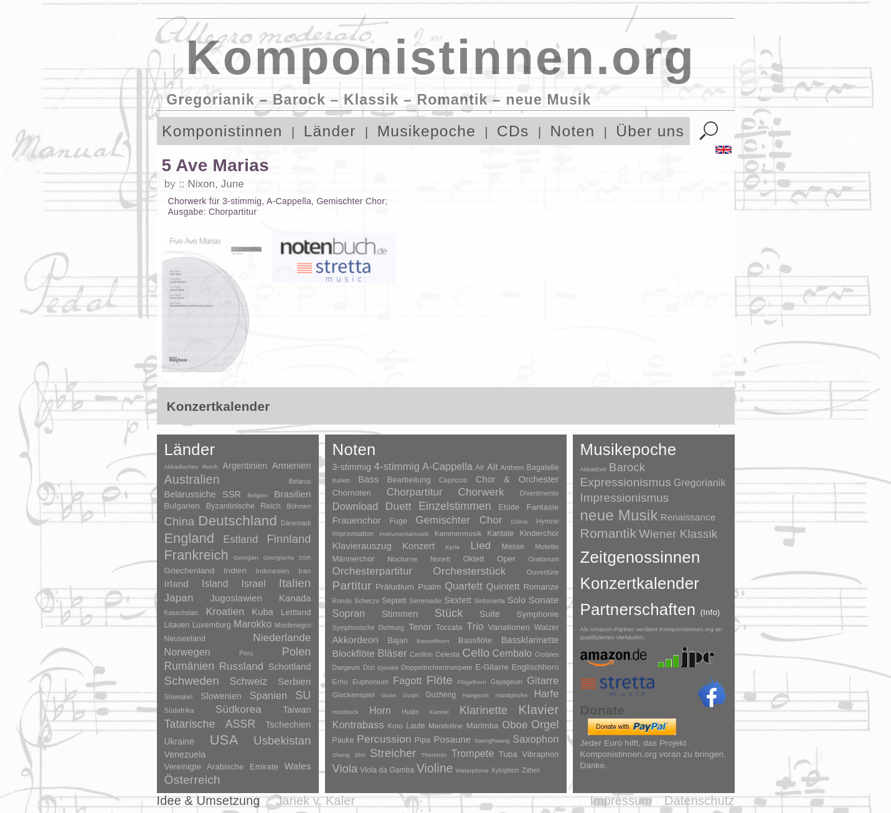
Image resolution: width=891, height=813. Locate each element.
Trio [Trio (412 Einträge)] (474, 626)
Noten (572, 131)
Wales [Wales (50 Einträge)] (298, 766)
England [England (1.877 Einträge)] (189, 538)
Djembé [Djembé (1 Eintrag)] (387, 667)
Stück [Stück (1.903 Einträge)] (449, 613)
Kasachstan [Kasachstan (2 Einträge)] (181, 612)
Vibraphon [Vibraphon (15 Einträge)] (540, 754)
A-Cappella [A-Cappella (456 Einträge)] (447, 466)
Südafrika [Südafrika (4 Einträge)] (179, 710)
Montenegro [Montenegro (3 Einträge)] (293, 625)
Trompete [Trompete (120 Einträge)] (472, 753)
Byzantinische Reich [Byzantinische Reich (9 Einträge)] (243, 506)
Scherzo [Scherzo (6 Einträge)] (366, 600)
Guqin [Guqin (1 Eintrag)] (411, 695)
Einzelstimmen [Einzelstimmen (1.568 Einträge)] (454, 506)
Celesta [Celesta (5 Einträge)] (447, 654)
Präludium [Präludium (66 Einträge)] (394, 586)
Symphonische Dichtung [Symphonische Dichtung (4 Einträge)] (368, 627)
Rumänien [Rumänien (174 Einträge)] (189, 666)
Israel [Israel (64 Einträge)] (253, 583)
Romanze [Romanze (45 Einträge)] (541, 586)
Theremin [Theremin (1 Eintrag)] (433, 754)
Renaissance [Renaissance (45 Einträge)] (688, 517)
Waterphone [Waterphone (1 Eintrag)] (472, 770)
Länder (330, 131)
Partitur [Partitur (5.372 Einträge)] (352, 585)
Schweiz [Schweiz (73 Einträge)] (248, 681)
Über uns (650, 131)
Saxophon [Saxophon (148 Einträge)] (536, 739)
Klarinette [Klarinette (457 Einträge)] (483, 710)
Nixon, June (215, 184)
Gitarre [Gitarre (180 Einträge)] (543, 680)
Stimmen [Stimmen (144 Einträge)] (400, 614)
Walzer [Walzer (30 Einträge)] (546, 627)
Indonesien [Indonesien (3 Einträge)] (273, 571)
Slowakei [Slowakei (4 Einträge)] (178, 696)
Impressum (621, 800)
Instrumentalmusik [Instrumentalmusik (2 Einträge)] (403, 533)
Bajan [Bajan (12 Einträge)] (397, 640)
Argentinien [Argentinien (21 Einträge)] (245, 466)
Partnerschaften (650, 609)
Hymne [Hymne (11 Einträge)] (547, 521)
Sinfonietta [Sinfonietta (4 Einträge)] (489, 601)
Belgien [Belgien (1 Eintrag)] (257, 495)
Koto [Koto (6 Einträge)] (395, 726)
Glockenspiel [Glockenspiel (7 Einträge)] (353, 694)
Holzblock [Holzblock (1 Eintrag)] (345, 711)
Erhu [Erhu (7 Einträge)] (340, 681)
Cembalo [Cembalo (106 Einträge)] (512, 653)
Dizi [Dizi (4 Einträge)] (369, 667)
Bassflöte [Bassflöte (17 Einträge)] (475, 640)
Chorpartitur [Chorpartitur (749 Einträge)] (415, 492)
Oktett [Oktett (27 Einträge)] (473, 559)
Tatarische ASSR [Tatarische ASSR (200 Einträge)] (210, 724)
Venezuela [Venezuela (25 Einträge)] (185, 754)
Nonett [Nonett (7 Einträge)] (440, 559)
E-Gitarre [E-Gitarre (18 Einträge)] (492, 667)
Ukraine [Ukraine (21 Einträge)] (179, 741)
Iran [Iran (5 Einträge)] (304, 571)
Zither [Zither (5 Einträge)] (531, 770)
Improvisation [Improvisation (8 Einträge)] (353, 533)
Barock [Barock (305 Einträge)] (627, 467)
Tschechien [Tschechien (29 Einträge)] (288, 725)
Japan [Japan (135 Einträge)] (179, 598)
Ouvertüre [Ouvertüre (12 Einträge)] (543, 572)
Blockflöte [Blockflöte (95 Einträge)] (353, 653)
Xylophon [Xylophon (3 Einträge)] (505, 770)
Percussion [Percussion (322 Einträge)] (384, 739)
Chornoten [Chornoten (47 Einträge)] (351, 492)
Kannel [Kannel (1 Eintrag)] (439, 711)
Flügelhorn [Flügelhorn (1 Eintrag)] (471, 682)
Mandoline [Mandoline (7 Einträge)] (445, 725)
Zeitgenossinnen (640, 557)
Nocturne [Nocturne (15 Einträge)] (402, 559)
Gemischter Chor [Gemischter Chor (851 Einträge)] (459, 520)
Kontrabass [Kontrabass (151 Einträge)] (358, 724)
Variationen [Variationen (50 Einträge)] (509, 627)
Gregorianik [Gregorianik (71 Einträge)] (700, 482)
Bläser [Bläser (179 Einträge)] (392, 653)
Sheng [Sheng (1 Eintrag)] (341, 754)
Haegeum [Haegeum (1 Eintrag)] (476, 695)
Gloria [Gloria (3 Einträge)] (519, 521)
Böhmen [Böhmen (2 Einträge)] (298, 506)
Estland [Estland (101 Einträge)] (240, 539)
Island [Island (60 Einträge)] (215, 583)
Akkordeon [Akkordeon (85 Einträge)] (355, 639)
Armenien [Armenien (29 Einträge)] (291, 466)
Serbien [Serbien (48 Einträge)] (294, 681)
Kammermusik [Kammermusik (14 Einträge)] (458, 533)
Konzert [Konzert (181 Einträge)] (418, 546)
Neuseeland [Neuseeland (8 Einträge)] (184, 638)
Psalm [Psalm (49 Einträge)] (429, 586)
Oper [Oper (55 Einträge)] (506, 558)
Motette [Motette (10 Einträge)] (547, 546)
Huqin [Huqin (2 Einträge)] (410, 711)
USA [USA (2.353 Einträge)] (224, 740)
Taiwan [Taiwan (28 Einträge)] (297, 710)
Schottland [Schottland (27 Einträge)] (289, 667)
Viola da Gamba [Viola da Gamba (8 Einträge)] (387, 770)
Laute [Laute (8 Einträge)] (415, 725)
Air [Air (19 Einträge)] (479, 467)
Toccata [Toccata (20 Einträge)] (449, 627)
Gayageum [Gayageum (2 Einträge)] (506, 682)
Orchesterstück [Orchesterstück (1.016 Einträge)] (469, 571)
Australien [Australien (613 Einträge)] (192, 479)
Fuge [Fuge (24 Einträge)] (398, 521)
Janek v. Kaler (315, 800)
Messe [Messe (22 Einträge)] (513, 546)
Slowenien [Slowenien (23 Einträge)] (221, 696)
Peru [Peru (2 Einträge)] (246, 653)
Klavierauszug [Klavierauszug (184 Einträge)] (362, 546)
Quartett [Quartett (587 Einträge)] (463, 585)
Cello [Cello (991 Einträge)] (475, 652)
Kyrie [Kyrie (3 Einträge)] (452, 546)
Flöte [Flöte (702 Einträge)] (440, 680)
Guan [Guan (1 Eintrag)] (388, 695)
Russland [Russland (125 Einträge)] (241, 666)
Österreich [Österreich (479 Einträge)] (192, 779)
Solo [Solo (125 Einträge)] (516, 600)
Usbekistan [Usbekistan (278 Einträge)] (282, 740)
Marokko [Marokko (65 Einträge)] (252, 624)
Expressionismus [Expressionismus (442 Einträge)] (625, 482)
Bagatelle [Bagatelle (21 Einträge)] (543, 467)
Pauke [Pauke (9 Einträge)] (343, 740)
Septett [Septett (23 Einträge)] (394, 600)
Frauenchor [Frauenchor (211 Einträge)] (356, 520)
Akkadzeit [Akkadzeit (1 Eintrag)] (593, 469)
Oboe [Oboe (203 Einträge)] (514, 725)
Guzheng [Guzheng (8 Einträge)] (440, 694)
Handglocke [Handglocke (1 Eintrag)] (511, 695)
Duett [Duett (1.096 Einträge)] (398, 506)
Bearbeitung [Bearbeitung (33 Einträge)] (409, 480)
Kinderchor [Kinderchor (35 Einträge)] (539, 533)
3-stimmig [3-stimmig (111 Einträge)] (352, 467)
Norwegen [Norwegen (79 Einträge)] (187, 651)
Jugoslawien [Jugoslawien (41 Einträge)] (236, 598)
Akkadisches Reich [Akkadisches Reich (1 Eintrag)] (191, 466)
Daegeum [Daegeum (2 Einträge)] (346, 667)
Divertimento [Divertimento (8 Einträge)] (539, 493)
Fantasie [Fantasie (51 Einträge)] (543, 507)
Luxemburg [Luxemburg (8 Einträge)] (211, 625)
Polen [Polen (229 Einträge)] (296, 652)
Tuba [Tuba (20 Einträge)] (508, 754)
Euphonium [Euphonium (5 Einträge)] (370, 681)
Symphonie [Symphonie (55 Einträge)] (538, 614)
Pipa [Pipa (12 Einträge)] (422, 740)
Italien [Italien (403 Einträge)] (295, 583)
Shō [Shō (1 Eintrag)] (359, 754)
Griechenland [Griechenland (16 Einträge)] (189, 570)
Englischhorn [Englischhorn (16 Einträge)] (535, 667)
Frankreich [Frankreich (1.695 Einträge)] (196, 555)
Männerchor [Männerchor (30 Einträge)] (353, 559)
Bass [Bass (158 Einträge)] (368, 479)
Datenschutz (699, 800)
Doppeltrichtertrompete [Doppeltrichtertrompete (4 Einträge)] (436, 667)
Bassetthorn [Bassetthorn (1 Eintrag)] (433, 640)
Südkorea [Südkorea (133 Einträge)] (238, 709)
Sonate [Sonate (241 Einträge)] (543, 599)
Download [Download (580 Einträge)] (355, 506)
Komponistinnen (222, 131)
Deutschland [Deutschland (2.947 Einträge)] (237, 521)
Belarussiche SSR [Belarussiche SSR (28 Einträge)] (203, 494)
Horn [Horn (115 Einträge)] (380, 710)
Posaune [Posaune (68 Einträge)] (452, 739)
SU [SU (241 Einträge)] (303, 695)
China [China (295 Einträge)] (179, 521)
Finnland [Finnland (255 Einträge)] (289, 539)
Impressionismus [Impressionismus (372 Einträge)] (624, 497)
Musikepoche (426, 131)
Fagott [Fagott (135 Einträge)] (407, 680)
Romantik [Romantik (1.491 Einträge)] (608, 533)
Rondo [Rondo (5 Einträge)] (342, 601)
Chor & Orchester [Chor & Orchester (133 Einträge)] (517, 479)
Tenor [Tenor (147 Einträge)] (419, 627)
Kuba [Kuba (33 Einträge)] (262, 612)
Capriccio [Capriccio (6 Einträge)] (453, 480)
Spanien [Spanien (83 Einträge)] (268, 695)
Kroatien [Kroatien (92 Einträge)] (224, 611)
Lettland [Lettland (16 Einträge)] (296, 612)
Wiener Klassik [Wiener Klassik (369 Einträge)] (678, 533)
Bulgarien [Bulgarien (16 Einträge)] (182, 505)
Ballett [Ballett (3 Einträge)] (341, 480)
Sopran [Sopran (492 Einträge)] (348, 613)
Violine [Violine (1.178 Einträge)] (435, 768)
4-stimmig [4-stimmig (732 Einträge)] (397, 466)
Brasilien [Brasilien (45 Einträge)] (292, 494)
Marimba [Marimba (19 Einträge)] (482, 725)
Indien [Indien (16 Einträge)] (235, 570)
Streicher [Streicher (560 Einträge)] (393, 753)
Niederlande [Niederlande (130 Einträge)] (282, 638)
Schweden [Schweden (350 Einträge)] (192, 680)
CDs (513, 131)
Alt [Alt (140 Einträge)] (492, 467)
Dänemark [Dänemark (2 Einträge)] (296, 523)
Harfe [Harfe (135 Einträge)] (546, 693)
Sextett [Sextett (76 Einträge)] (457, 600)
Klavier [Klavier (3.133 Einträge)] (539, 709)
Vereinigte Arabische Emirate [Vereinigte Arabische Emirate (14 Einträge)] (221, 766)
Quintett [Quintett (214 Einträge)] (503, 586)
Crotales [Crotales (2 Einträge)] (547, 654)
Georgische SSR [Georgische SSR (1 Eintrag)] (287, 557)
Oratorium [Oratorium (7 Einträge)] (543, 559)
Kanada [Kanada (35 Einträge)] (295, 598)
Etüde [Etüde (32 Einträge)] (508, 507)
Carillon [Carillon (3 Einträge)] (421, 654)
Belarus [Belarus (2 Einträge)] (300, 481)
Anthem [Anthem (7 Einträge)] (512, 467)
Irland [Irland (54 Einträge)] (176, 583)
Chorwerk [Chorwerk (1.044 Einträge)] (481, 492)
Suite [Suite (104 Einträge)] (489, 614)
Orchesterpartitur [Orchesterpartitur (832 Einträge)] (372, 571)
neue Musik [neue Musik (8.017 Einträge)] (619, 515)
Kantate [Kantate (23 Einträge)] (500, 533)
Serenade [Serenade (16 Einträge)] (425, 600)
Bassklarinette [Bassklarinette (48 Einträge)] (530, 640)
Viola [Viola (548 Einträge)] (345, 769)
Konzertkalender (640, 583)
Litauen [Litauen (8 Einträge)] (177, 625)
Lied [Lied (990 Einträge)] (481, 546)
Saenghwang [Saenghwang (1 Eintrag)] (492, 740)
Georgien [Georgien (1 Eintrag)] (245, 557)
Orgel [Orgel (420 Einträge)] (545, 724)
